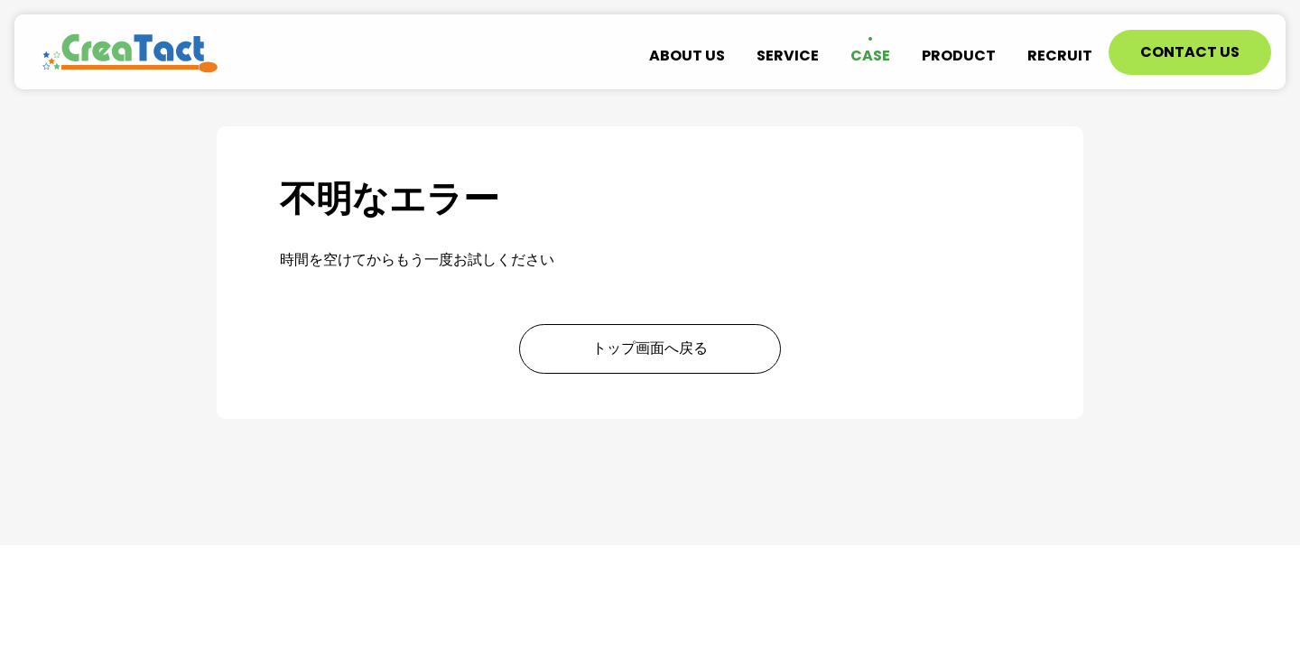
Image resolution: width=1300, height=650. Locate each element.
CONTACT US (1190, 52)
